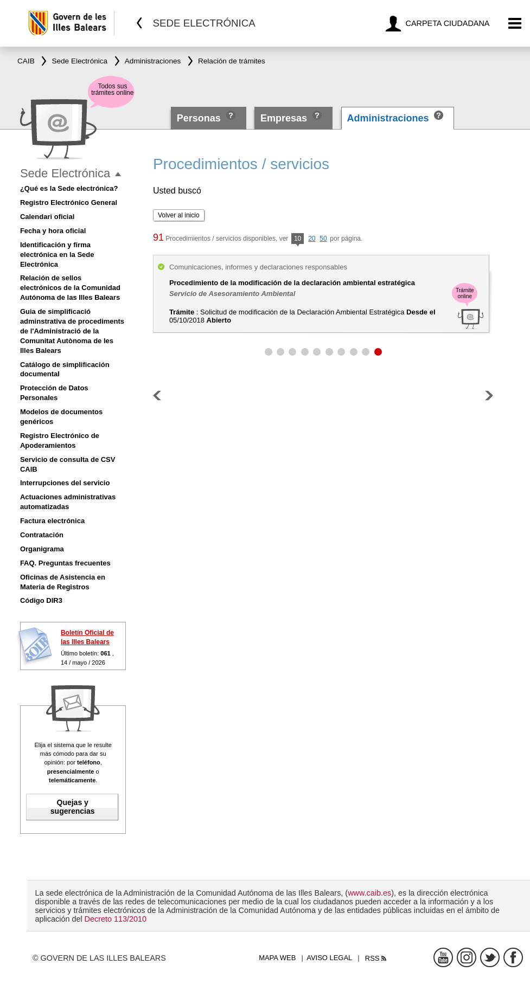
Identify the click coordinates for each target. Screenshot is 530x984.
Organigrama (42, 549)
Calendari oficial (47, 217)
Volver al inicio (179, 215)
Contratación (41, 535)
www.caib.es (369, 893)
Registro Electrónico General (68, 202)
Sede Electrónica (65, 173)
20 (311, 238)
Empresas (283, 118)
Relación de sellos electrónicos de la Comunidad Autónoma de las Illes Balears (70, 287)
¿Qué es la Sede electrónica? (69, 188)
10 (297, 239)
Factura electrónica (52, 521)
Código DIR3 (41, 600)
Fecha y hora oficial (53, 231)
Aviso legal (329, 958)
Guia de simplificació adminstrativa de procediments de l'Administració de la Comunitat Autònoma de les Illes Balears (72, 331)
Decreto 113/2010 (115, 919)
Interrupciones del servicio (65, 483)
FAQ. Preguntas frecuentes (65, 563)
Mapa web (277, 958)
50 (323, 238)
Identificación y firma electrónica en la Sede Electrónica (57, 254)
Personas (200, 118)
